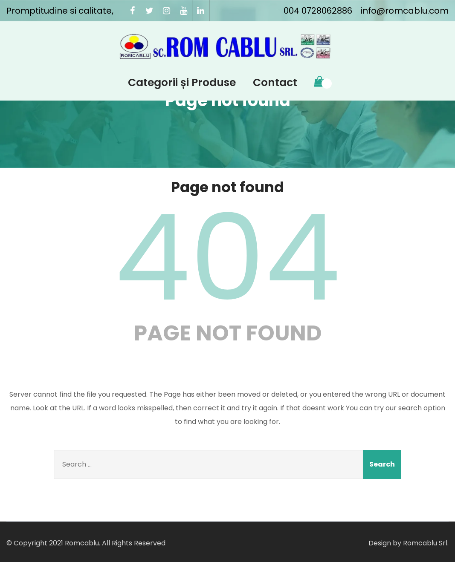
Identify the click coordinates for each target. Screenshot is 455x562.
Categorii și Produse (182, 82)
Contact (275, 82)
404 (227, 257)
